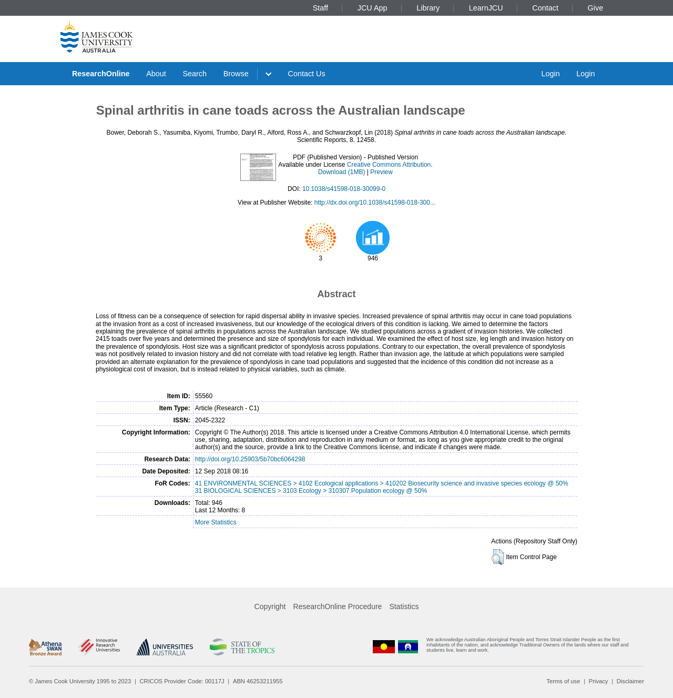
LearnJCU (486, 8)
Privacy (598, 681)
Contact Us (306, 73)
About (156, 73)
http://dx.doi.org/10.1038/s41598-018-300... (374, 202)
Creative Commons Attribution (389, 164)
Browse (236, 73)
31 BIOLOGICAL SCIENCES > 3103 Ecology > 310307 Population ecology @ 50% (311, 490)
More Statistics (216, 522)
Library (428, 8)
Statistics (404, 606)
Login (550, 73)
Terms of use (563, 681)
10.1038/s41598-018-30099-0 (343, 189)
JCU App (373, 8)
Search (194, 73)
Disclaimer (630, 681)
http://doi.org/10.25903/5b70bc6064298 (250, 459)
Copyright (270, 606)
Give (596, 8)
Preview (381, 172)
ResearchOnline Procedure (337, 606)
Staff (320, 8)
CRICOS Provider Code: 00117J (182, 681)
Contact (545, 8)
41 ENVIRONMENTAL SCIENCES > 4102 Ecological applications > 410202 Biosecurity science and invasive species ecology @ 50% (381, 483)
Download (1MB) (341, 172)
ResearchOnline (101, 73)
